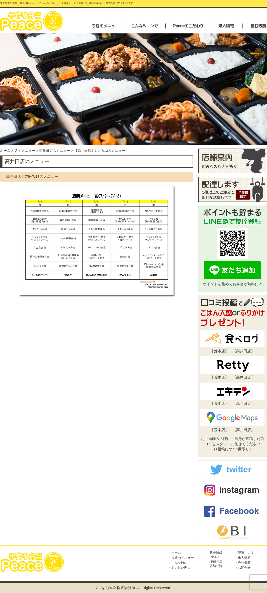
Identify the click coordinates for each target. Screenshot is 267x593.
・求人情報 (243, 558)
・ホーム (174, 553)
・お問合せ (243, 567)
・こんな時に (177, 563)
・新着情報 (214, 553)
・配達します (244, 553)
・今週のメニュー (181, 558)
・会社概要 (243, 563)
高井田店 (243, 351)
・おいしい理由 (179, 567)
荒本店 (219, 351)
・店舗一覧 (214, 566)
